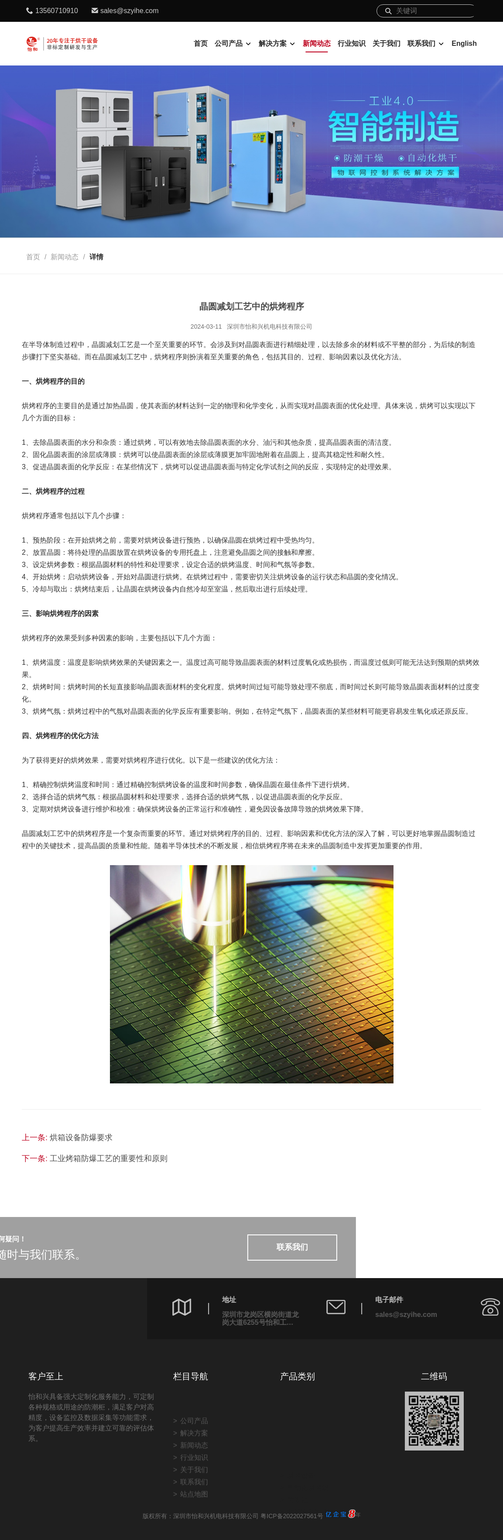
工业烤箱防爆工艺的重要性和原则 (109, 1158)
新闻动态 (317, 43)
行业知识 (352, 43)
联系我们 (421, 43)
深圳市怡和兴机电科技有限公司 (269, 326)
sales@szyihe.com (129, 10)
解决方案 (273, 43)
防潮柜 (297, 1468)
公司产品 (229, 43)
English (464, 43)
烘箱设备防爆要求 (81, 1137)
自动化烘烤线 (308, 1456)
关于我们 (386, 43)
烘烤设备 (301, 1443)
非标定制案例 (308, 1480)
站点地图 (194, 1521)
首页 (201, 43)
